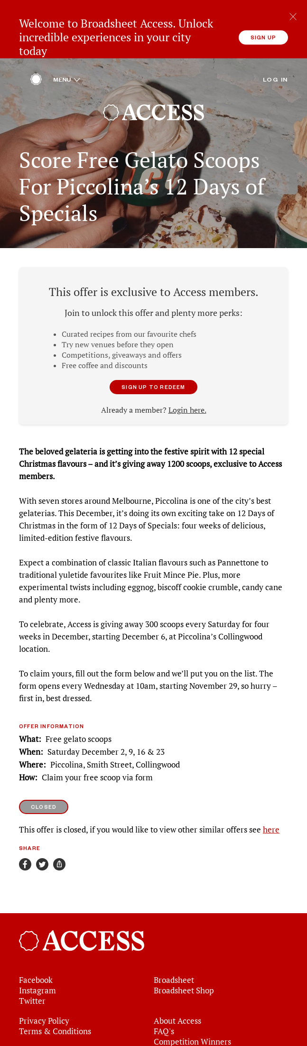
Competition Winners (192, 1005)
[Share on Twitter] (42, 827)
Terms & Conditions (55, 995)
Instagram (37, 954)
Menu (66, 42)
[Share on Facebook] (25, 827)
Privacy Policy (44, 984)
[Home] (36, 45)
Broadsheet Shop (184, 954)
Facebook (36, 943)
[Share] (59, 827)
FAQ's (164, 995)
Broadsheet (174, 943)
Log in (275, 42)
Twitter (32, 964)
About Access (177, 984)
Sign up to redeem (153, 350)
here (271, 792)
